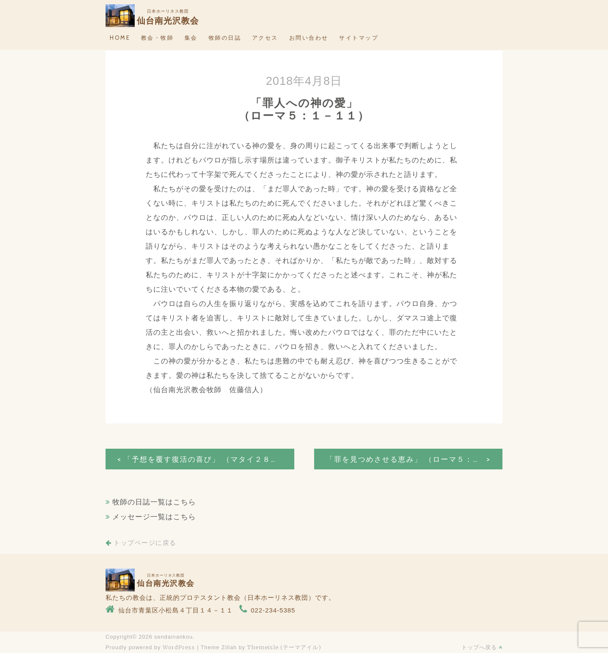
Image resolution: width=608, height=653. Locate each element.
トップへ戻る (481, 647)
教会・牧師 (157, 37)
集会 (191, 37)
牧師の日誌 (225, 37)
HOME (120, 37)
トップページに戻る (141, 543)
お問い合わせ (308, 37)
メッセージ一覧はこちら (154, 517)
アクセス (265, 37)
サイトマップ (358, 37)
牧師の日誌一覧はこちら (154, 502)
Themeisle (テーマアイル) (284, 647)
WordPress (179, 647)
